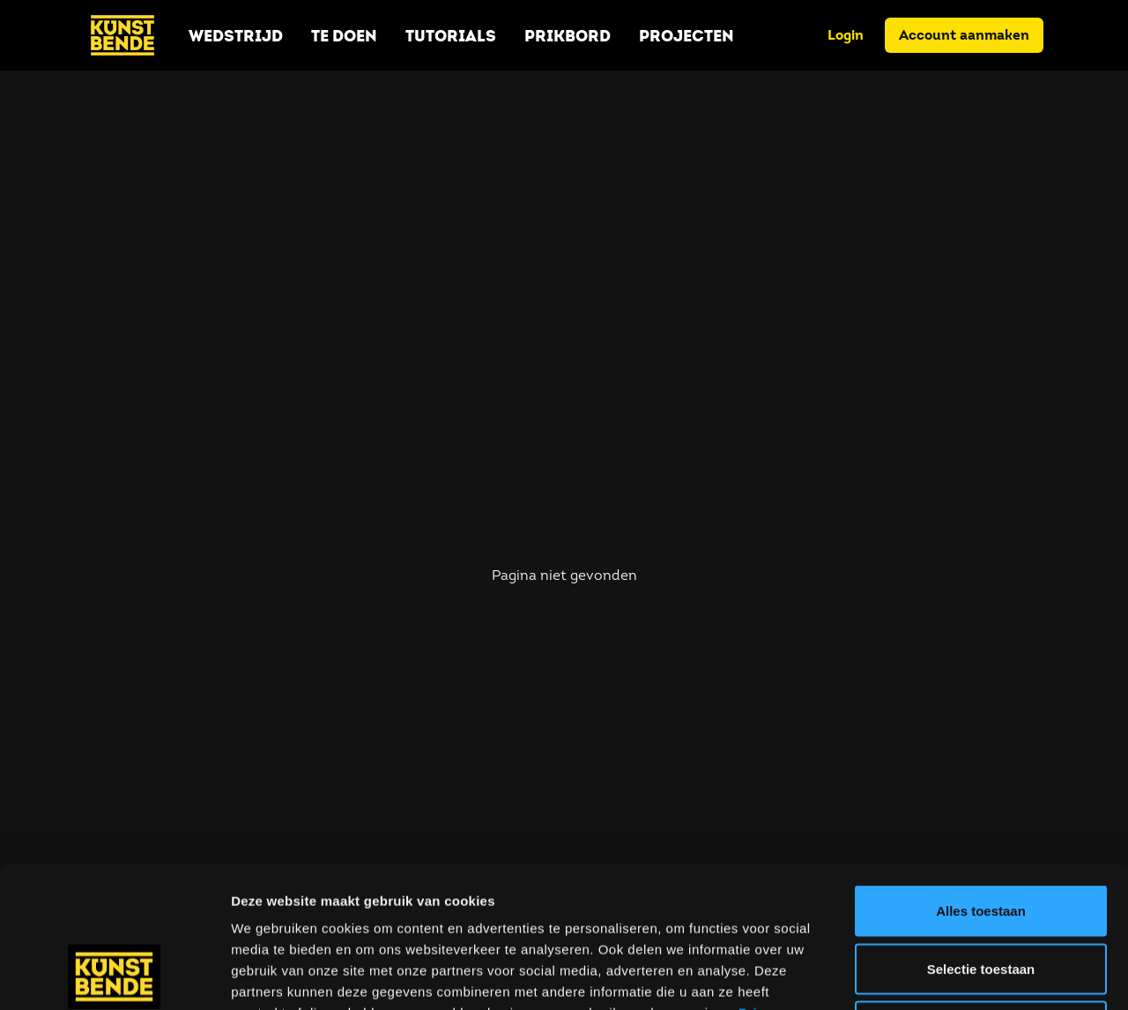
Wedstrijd (236, 36)
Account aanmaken (964, 35)
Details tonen (952, 975)
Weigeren (980, 894)
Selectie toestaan (981, 836)
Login (845, 35)
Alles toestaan (981, 778)
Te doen (344, 36)
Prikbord (567, 36)
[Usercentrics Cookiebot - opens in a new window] (114, 975)
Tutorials (450, 36)
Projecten (686, 36)
